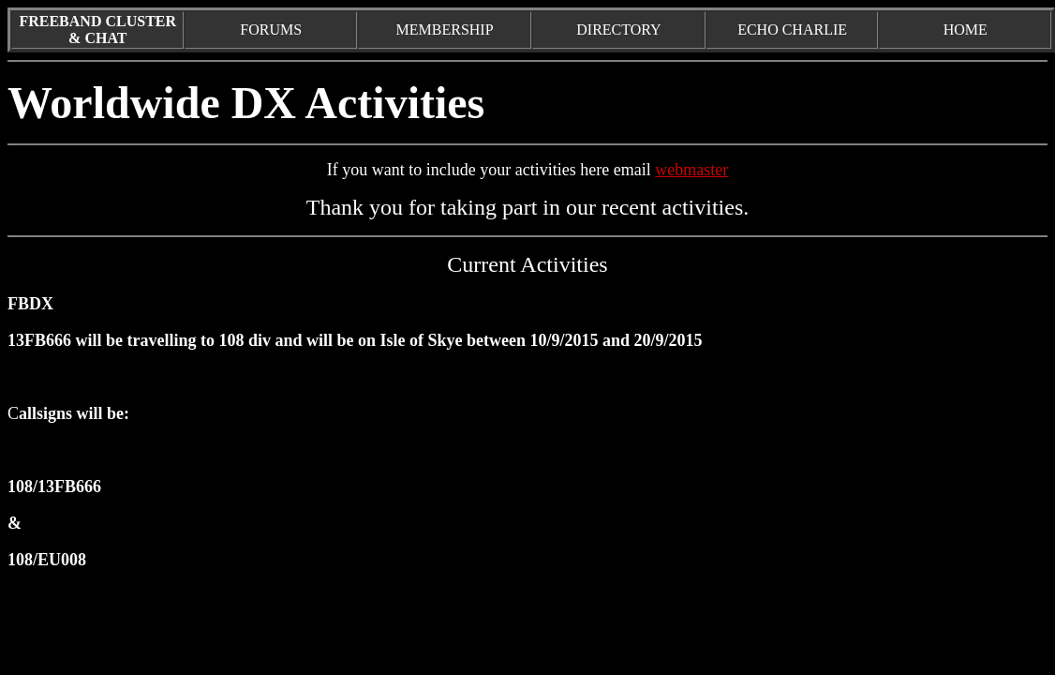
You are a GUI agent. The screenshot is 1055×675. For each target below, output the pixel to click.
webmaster (691, 169)
